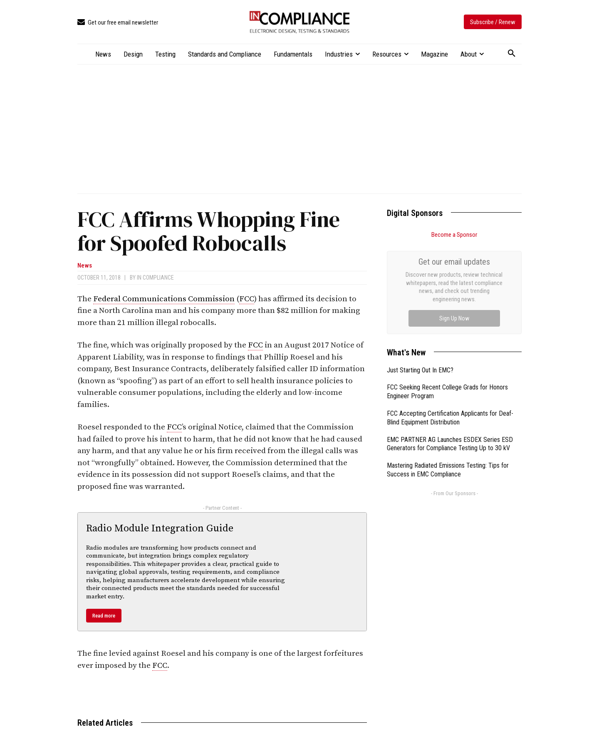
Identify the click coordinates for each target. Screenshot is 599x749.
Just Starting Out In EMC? (420, 276)
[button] (512, 54)
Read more (103, 616)
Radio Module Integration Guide (159, 528)
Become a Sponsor (454, 234)
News (84, 266)
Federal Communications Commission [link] (164, 299)
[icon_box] (117, 22)
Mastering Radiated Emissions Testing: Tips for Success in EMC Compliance (448, 376)
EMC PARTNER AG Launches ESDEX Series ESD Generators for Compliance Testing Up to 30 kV (450, 350)
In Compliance (155, 277)
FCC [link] (246, 299)
